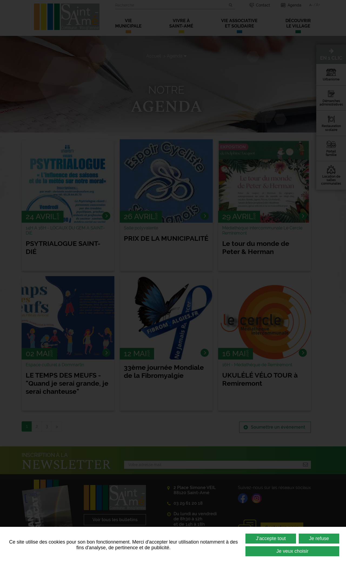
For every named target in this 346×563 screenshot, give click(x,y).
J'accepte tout (271, 538)
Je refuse (319, 538)
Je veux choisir (292, 551)
